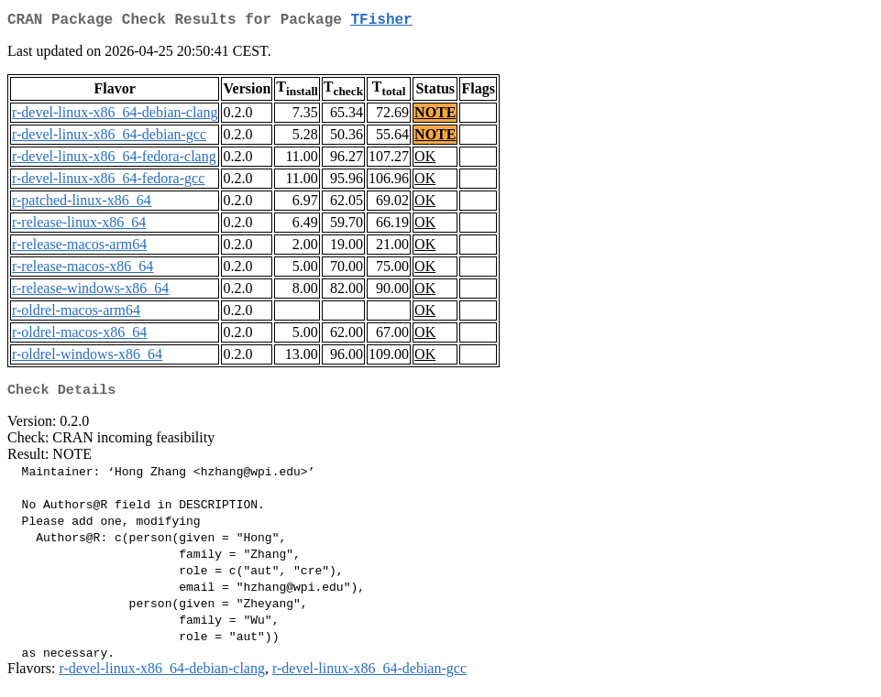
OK (424, 160)
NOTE (435, 116)
